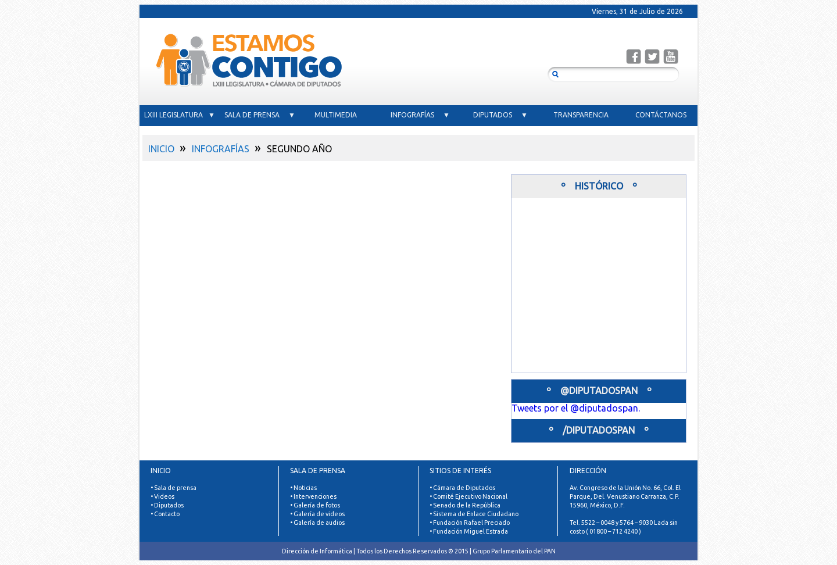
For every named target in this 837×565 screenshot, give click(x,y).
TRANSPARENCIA (581, 115)
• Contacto (165, 513)
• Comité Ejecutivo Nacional (468, 496)
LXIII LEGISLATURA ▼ (179, 115)
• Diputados (167, 505)
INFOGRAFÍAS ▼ (420, 115)
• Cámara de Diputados (462, 487)
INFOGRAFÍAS (220, 149)
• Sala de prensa (173, 487)
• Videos (162, 496)
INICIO (161, 149)
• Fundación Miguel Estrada (469, 531)
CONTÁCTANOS (660, 115)
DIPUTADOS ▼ (500, 115)
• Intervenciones (313, 496)
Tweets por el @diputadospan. (576, 408)
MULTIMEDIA (340, 115)
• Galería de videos (317, 513)
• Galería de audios (317, 522)
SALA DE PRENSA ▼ (259, 115)
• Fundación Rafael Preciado (470, 522)
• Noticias (303, 487)
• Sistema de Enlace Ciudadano (474, 513)
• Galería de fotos (315, 505)
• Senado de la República (465, 505)
